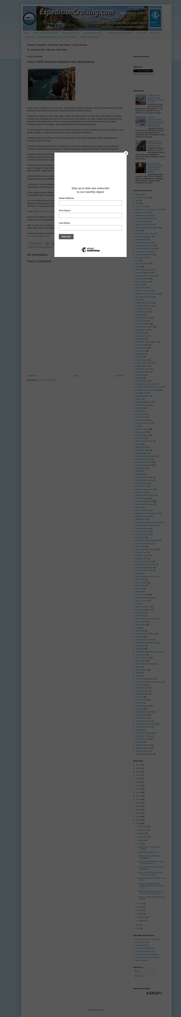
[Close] (126, 153)
